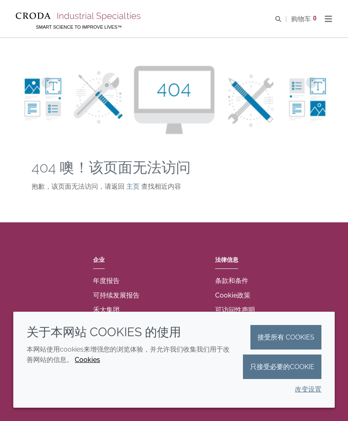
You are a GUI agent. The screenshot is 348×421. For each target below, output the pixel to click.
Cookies (87, 360)
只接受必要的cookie (282, 367)
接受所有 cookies (285, 337)
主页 (133, 186)
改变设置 (308, 389)
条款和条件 (231, 281)
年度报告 (106, 281)
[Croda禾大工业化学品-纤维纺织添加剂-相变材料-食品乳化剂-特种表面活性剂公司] (79, 16)
